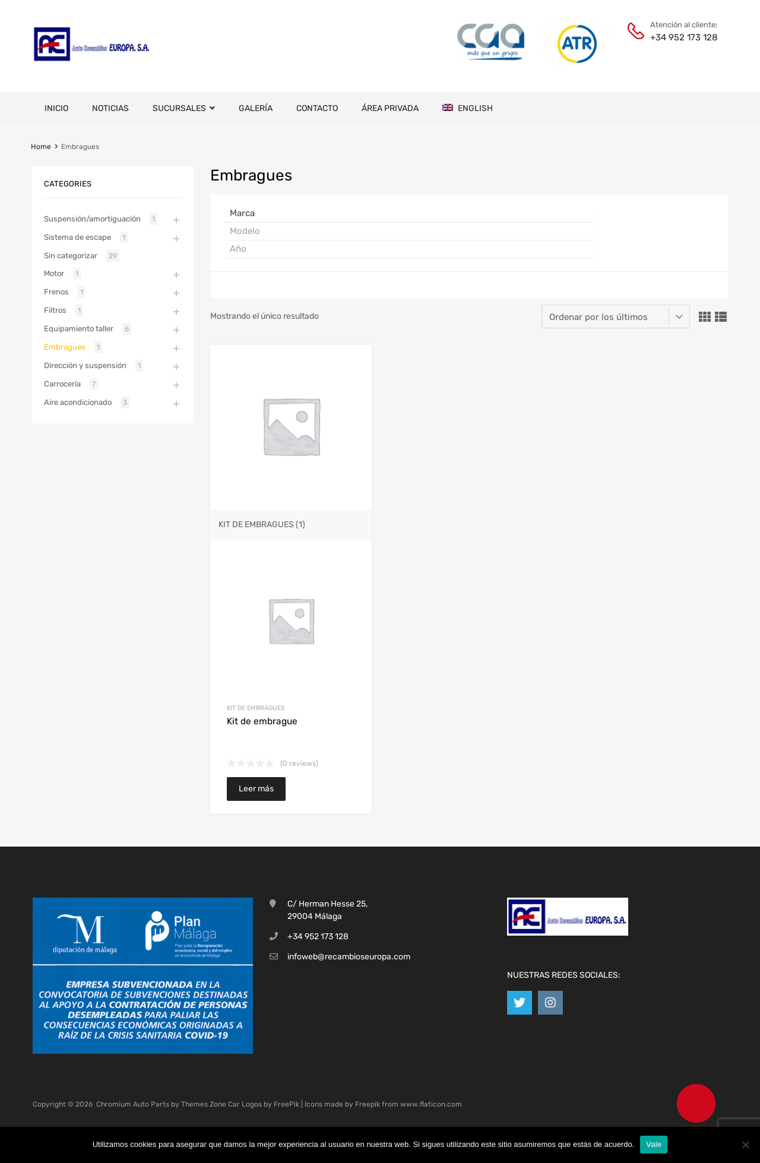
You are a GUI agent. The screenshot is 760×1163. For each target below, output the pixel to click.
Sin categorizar (70, 255)
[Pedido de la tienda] (616, 316)
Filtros (55, 310)
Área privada (390, 108)
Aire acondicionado (78, 402)
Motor (54, 273)
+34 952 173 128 (679, 37)
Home (41, 146)
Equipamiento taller (78, 328)
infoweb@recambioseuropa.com (348, 957)
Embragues (65, 347)
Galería (256, 108)
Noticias (110, 108)
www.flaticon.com (431, 1104)
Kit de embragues (256, 708)
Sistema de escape (77, 237)
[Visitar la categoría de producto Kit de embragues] (291, 519)
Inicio (56, 108)
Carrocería (62, 383)
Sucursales (184, 108)
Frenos (56, 291)
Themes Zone (203, 1104)
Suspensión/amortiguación (92, 218)
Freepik (367, 1104)
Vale (653, 1144)
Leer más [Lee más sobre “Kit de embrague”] (256, 789)
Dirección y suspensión (85, 365)
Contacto (317, 108)
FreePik (286, 1104)
